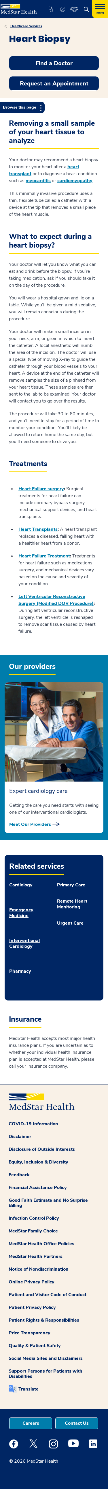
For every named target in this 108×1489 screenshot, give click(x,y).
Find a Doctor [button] (54, 63)
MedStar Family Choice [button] (33, 1231)
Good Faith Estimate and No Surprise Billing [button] (48, 1203)
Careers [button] (30, 1423)
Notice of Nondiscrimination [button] (39, 1269)
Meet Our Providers (30, 824)
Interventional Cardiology (24, 943)
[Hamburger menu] (100, 9)
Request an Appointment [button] (54, 83)
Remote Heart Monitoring (72, 904)
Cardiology (21, 885)
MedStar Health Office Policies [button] (41, 1244)
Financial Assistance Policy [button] (38, 1187)
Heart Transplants (38, 529)
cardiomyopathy (74, 181)
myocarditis (38, 181)
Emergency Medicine (21, 913)
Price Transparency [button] (29, 1333)
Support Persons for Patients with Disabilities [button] (45, 1374)
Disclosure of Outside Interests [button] (42, 1149)
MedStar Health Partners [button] (35, 1256)
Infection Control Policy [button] (34, 1218)
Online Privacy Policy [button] (31, 1282)
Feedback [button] (19, 1175)
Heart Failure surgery (41, 489)
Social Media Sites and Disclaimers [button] (46, 1358)
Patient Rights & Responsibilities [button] (44, 1320)
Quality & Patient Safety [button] (35, 1345)
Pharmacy (20, 971)
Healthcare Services (26, 26)
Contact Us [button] (77, 1423)
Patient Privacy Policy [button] (32, 1307)
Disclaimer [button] (20, 1136)
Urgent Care (70, 923)
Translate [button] (28, 1389)
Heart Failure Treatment (44, 556)
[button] (51, 9)
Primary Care (71, 885)
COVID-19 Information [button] (33, 1124)
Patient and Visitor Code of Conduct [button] (47, 1295)
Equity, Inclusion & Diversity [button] (38, 1162)
